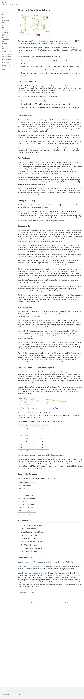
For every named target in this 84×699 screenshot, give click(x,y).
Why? (3, 15)
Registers (4, 24)
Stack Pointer (5, 38)
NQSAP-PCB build (24, 53)
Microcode (4, 36)
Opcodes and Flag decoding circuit (30, 648)
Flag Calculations (57, 522)
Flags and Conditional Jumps (34, 10)
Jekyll (17, 695)
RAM (3, 28)
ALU (3, 26)
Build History (5, 49)
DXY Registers (5, 40)
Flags (3, 41)
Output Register (6, 33)
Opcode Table (5, 59)
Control (3, 34)
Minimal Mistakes (24, 695)
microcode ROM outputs (72, 44)
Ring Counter (5, 31)
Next (66, 680)
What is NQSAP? (6, 13)
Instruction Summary (7, 55)
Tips (3, 47)
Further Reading (6, 68)
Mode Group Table (6, 60)
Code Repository (6, 74)
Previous (34, 680)
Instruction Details (6, 57)
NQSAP (13, 4)
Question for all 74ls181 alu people (30, 633)
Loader (3, 29)
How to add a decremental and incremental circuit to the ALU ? (40, 638)
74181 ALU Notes (6, 66)
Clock (3, 22)
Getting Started (5, 21)
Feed (10, 692)
